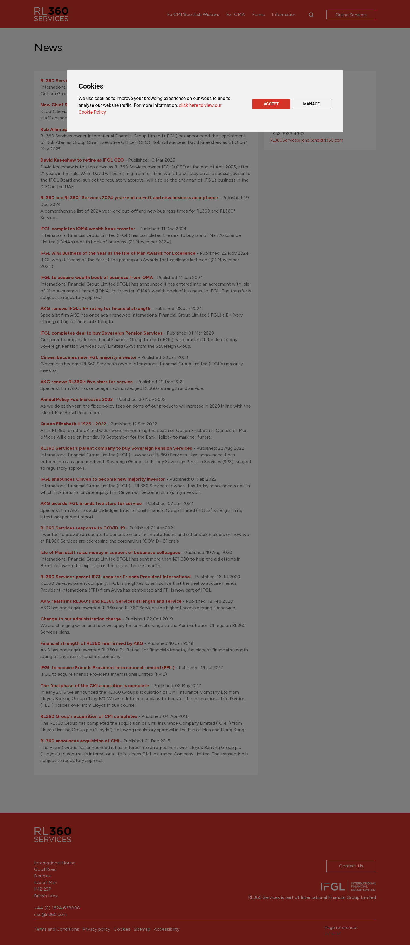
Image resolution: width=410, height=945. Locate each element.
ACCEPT (271, 104)
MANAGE (311, 104)
